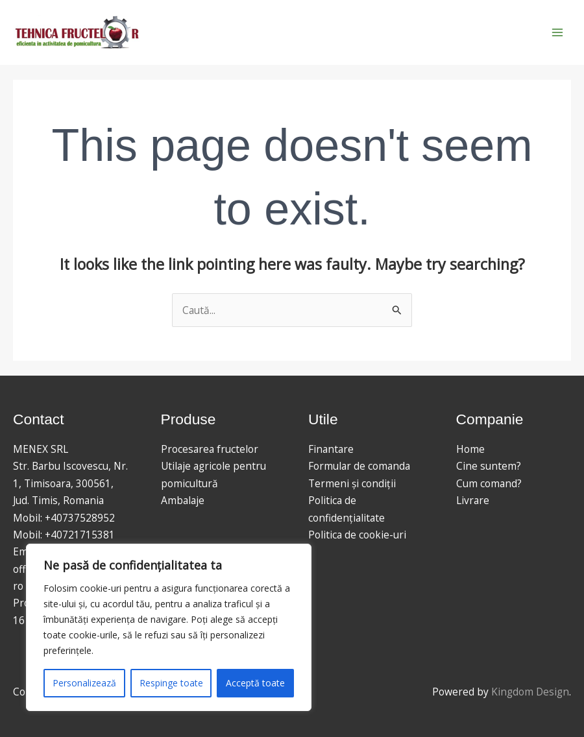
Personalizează (84, 683)
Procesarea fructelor (209, 449)
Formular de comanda (359, 466)
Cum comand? (489, 483)
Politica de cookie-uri (357, 534)
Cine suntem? (488, 466)
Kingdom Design (530, 691)
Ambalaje (182, 500)
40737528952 (83, 518)
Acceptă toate (255, 683)
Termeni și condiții (352, 483)
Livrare (472, 500)
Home (470, 449)
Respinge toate (171, 683)
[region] (168, 627)
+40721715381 (80, 534)
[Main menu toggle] (557, 32)
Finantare (331, 449)
